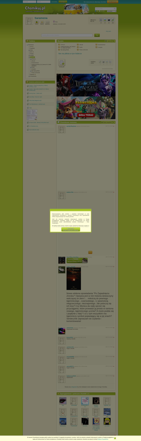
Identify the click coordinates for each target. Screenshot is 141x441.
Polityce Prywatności (102, 439)
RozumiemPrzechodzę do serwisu (70, 229)
